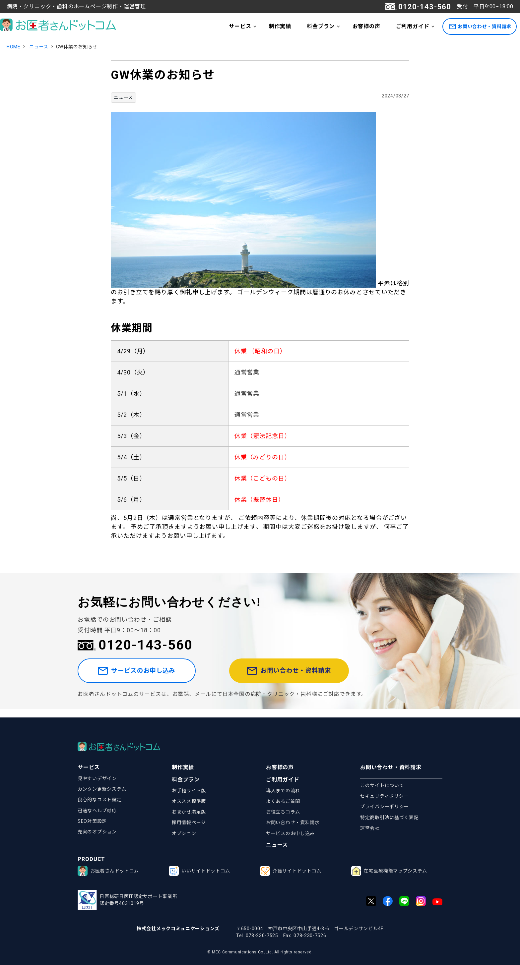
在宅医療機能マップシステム (389, 871)
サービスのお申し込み (148, 675)
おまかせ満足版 (189, 812)
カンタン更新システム (102, 789)
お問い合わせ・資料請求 (480, 26)
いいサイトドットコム (199, 871)
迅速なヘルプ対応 (97, 810)
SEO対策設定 (92, 821)
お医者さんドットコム (108, 871)
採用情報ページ (189, 822)
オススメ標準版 (189, 801)
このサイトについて (382, 785)
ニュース (38, 46)
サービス (240, 26)
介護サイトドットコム (290, 871)
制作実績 (280, 26)
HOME (14, 46)
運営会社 (370, 828)
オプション (184, 833)
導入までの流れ (283, 790)
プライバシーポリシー (384, 806)
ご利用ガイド (412, 26)
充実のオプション (97, 831)
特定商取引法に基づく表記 (389, 817)
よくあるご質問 (283, 801)
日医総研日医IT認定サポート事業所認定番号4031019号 (127, 900)
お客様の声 (366, 26)
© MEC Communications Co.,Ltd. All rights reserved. (260, 952)
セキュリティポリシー (384, 796)
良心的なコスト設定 (99, 799)
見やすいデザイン (97, 778)
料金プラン (321, 26)
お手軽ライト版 (189, 790)
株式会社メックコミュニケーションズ (178, 928)
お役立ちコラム (283, 812)
